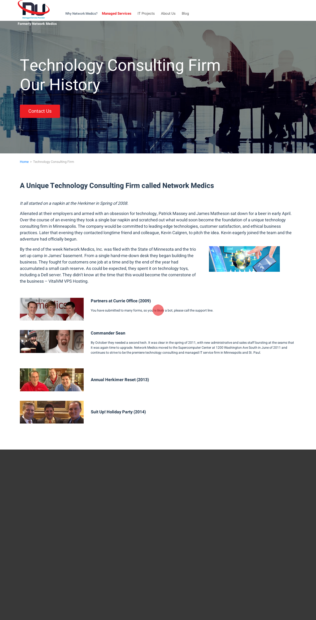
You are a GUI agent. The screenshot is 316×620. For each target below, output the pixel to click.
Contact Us (40, 111)
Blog (185, 13)
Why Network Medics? (81, 13)
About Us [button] (168, 13)
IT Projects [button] (146, 13)
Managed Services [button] (116, 13)
